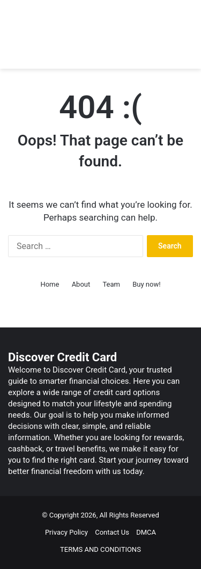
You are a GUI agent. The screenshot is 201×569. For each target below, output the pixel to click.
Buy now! (146, 284)
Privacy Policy (66, 532)
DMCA (146, 532)
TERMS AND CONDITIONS (100, 549)
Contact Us (112, 532)
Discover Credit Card (62, 357)
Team (111, 284)
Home (49, 284)
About (81, 284)
